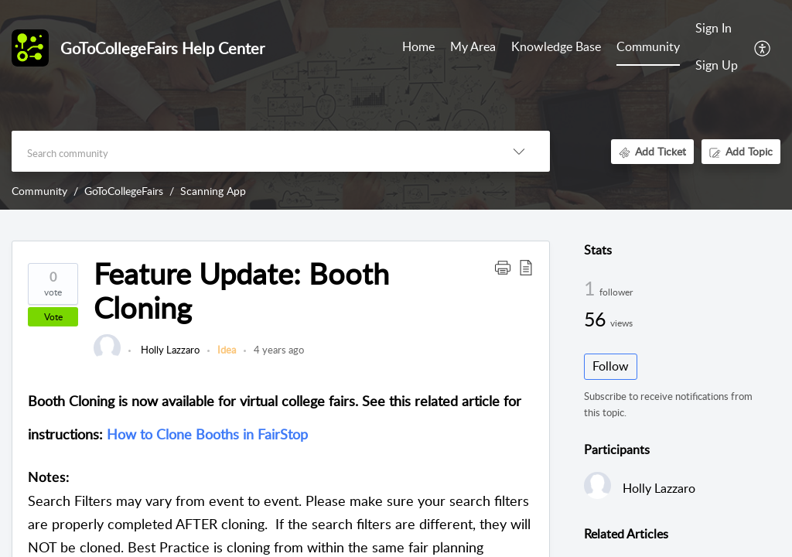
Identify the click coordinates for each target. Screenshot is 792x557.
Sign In (713, 27)
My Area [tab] (473, 46)
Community (39, 190)
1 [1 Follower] (591, 288)
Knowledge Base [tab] (556, 46)
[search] (250, 151)
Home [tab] (418, 46)
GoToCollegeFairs (123, 190)
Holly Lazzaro (169, 350)
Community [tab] (648, 46)
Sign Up (716, 64)
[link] (107, 357)
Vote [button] (53, 316)
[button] (763, 47)
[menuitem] (717, 29)
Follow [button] (610, 365)
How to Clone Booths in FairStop (207, 434)
